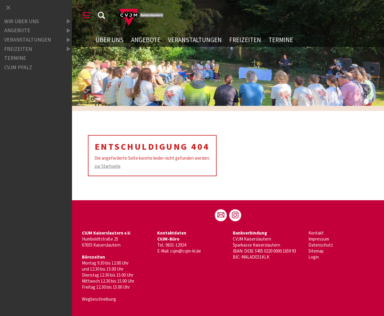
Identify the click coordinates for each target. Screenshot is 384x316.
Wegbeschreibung (99, 299)
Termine (280, 39)
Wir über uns (32, 21)
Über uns (109, 39)
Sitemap (316, 251)
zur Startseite (107, 166)
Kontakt (316, 233)
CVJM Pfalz (18, 67)
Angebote (145, 39)
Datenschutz (320, 245)
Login (313, 257)
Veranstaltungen (195, 39)
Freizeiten (245, 39)
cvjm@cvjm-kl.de (185, 251)
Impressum (318, 239)
